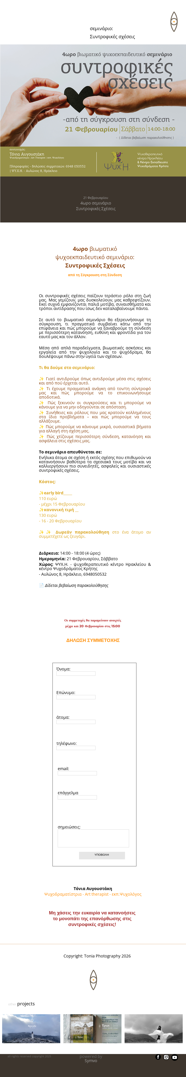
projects (26, 1003)
